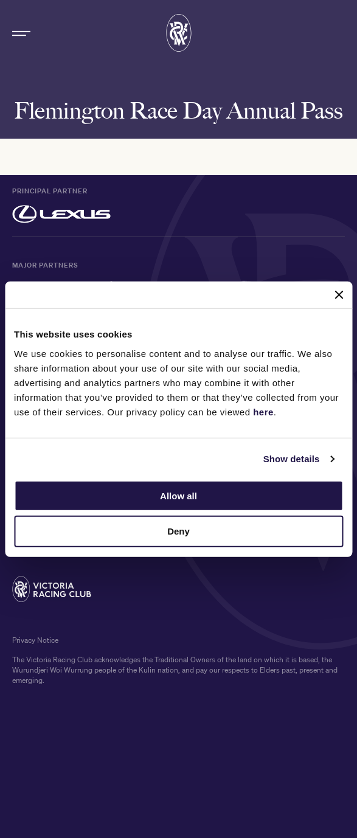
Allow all (178, 495)
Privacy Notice (35, 640)
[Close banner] (338, 295)
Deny (178, 531)
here (263, 411)
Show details (291, 459)
